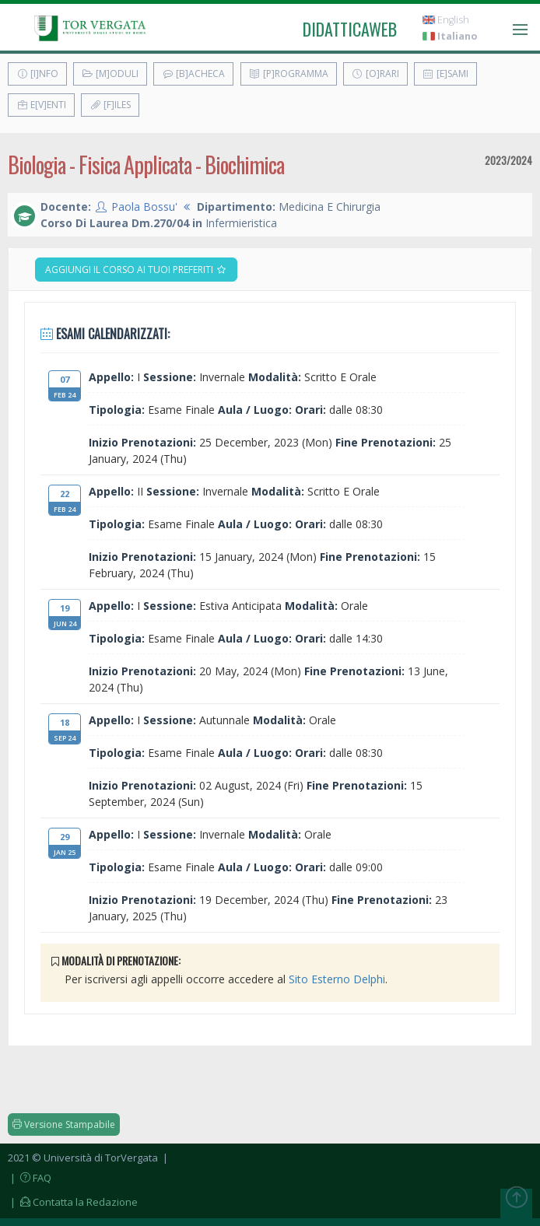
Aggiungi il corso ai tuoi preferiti (136, 269)
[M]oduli (110, 73)
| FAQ (29, 1178)
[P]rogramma (288, 73)
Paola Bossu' (144, 206)
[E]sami (445, 73)
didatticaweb (350, 28)
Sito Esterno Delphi (337, 979)
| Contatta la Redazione (73, 1202)
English (446, 19)
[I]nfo (37, 73)
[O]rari (375, 73)
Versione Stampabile (63, 1124)
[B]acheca (193, 73)
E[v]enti (41, 104)
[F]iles (110, 104)
